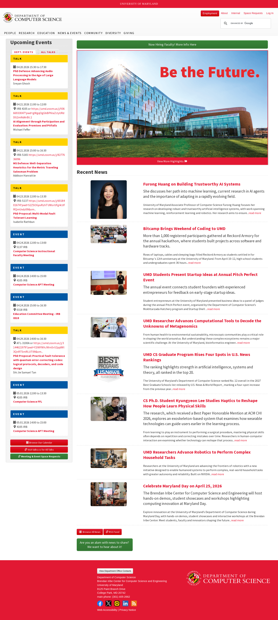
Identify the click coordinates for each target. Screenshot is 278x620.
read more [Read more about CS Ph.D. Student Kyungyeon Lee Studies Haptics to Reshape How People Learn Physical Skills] (240, 440)
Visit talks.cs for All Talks (39, 449)
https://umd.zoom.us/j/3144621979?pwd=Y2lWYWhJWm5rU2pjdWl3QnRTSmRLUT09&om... (38, 347)
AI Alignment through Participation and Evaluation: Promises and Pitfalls (38, 123)
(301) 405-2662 (121, 596)
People (10, 33)
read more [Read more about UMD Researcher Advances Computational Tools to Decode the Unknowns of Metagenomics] (243, 342)
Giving (129, 33)
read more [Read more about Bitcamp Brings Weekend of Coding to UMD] (194, 262)
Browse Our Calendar (39, 442)
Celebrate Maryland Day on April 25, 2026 (182, 486)
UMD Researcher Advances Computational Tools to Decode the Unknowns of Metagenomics (202, 323)
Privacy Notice (127, 609)
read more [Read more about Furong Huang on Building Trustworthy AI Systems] (255, 213)
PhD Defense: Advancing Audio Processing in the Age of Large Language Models (33, 75)
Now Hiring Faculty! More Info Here (172, 44)
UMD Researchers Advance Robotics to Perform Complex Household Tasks (197, 454)
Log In (269, 13)
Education (46, 33)
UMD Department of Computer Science (32, 17)
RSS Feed (112, 532)
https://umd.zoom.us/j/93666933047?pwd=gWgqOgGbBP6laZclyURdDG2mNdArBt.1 (39, 113)
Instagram (117, 603)
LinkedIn (125, 603)
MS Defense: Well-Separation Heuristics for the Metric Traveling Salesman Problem (35, 167)
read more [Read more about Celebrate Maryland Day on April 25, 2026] (237, 520)
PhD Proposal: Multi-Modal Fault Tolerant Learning (34, 215)
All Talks (48, 52)
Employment (210, 13)
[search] (245, 23)
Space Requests (253, 13)
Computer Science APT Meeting (33, 284)
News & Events (70, 33)
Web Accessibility (107, 609)
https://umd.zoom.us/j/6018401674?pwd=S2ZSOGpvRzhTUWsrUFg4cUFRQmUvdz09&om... (39, 205)
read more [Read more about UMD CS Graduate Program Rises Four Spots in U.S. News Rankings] (179, 389)
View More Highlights (172, 161)
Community (93, 33)
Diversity (113, 33)
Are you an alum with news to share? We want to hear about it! (105, 544)
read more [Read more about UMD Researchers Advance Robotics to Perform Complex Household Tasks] (217, 474)
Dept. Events (25, 52)
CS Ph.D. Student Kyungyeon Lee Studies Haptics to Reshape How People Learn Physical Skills (200, 403)
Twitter (108, 603)
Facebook (100, 603)
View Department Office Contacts (115, 571)
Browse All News (90, 532)
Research (27, 33)
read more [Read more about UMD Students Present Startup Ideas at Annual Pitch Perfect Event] (213, 309)
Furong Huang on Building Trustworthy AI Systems (191, 184)
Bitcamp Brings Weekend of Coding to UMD (184, 228)
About (224, 13)
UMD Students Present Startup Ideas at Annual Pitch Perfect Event (200, 277)
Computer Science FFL (27, 401)
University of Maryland (139, 4)
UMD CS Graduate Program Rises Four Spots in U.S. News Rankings (196, 357)
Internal (235, 13)
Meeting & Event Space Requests (39, 456)
